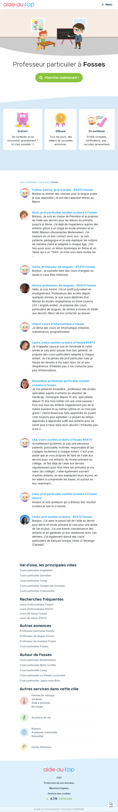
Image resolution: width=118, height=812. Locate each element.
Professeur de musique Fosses (38, 641)
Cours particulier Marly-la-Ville (38, 665)
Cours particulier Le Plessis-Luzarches (42, 675)
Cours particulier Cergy (33, 580)
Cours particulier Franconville (37, 590)
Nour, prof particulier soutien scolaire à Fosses (64, 212)
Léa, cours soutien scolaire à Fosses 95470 (62, 439)
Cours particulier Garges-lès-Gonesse (42, 585)
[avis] (59, 799)
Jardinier (37, 699)
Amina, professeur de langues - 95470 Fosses (64, 285)
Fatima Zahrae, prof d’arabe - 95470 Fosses (62, 189)
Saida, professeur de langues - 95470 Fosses (63, 266)
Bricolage (37, 706)
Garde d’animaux (41, 747)
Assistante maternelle (44, 732)
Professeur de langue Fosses (37, 636)
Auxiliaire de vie (41, 717)
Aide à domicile (41, 702)
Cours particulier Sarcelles (35, 575)
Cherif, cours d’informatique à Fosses (58, 324)
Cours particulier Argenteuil (36, 570)
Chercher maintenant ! (59, 77)
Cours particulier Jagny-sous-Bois (40, 680)
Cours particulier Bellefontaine (38, 659)
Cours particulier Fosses (34, 646)
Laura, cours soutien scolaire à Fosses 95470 (63, 342)
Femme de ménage (43, 695)
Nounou (36, 728)
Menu (107, 4)
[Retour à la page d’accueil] (19, 4)
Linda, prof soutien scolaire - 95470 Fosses (62, 516)
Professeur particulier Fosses (37, 630)
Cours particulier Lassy (33, 670)
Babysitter (38, 736)
